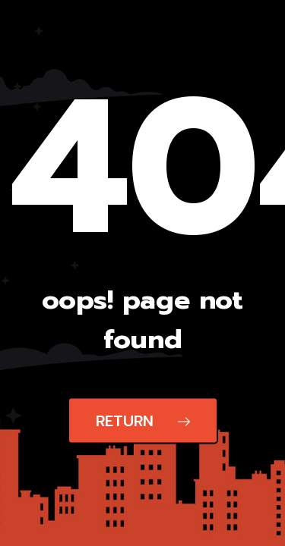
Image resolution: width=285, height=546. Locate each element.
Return (143, 421)
